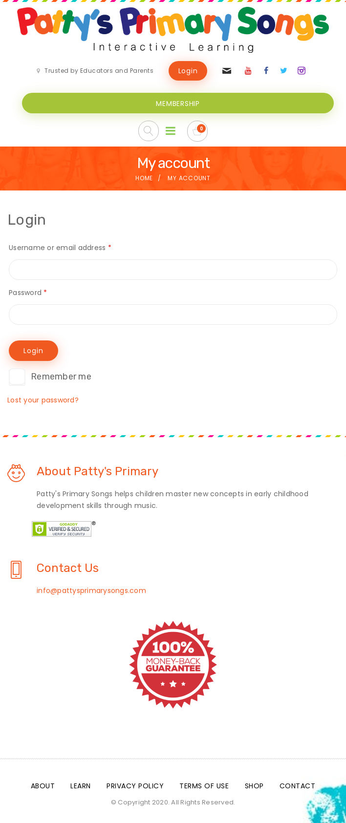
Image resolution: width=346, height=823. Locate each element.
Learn (80, 786)
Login (188, 71)
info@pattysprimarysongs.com (91, 590)
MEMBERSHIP (178, 103)
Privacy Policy (135, 786)
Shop (254, 786)
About (43, 786)
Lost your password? (43, 400)
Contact (298, 786)
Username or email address (60, 248)
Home (144, 178)
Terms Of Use (204, 786)
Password (28, 292)
